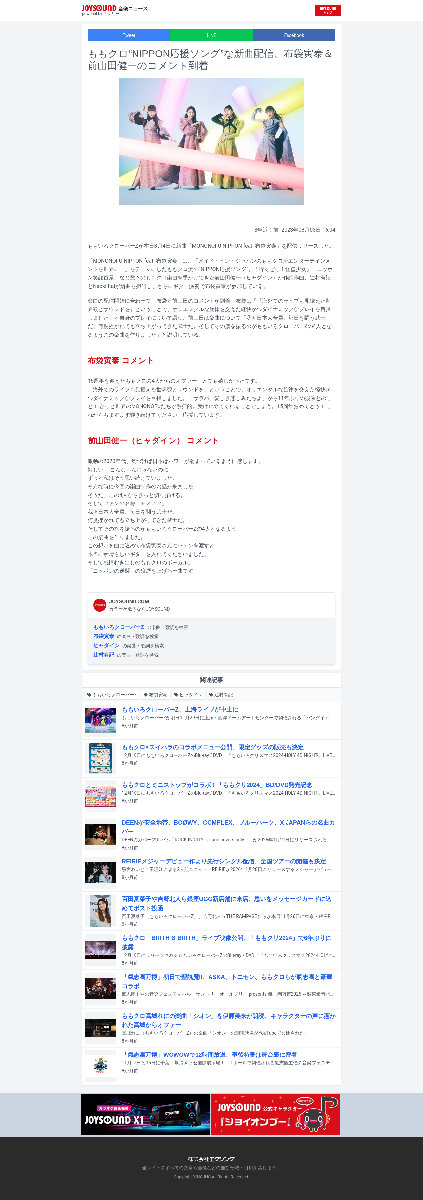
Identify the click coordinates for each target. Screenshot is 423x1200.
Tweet (129, 35)
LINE (211, 35)
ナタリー (111, 13)
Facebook (294, 35)
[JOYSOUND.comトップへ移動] (328, 10)
